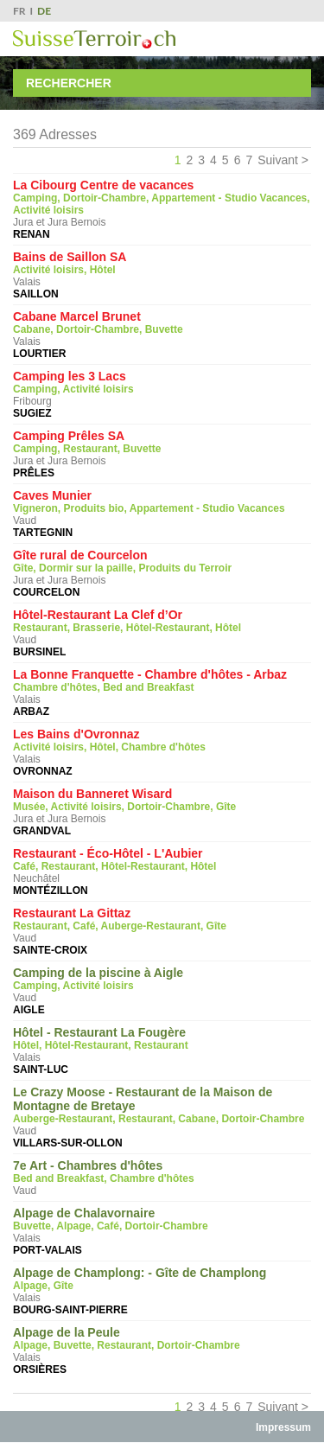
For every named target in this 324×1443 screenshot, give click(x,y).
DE (44, 10)
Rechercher (68, 83)
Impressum (283, 1427)
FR (19, 10)
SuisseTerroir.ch (94, 39)
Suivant (277, 160)
